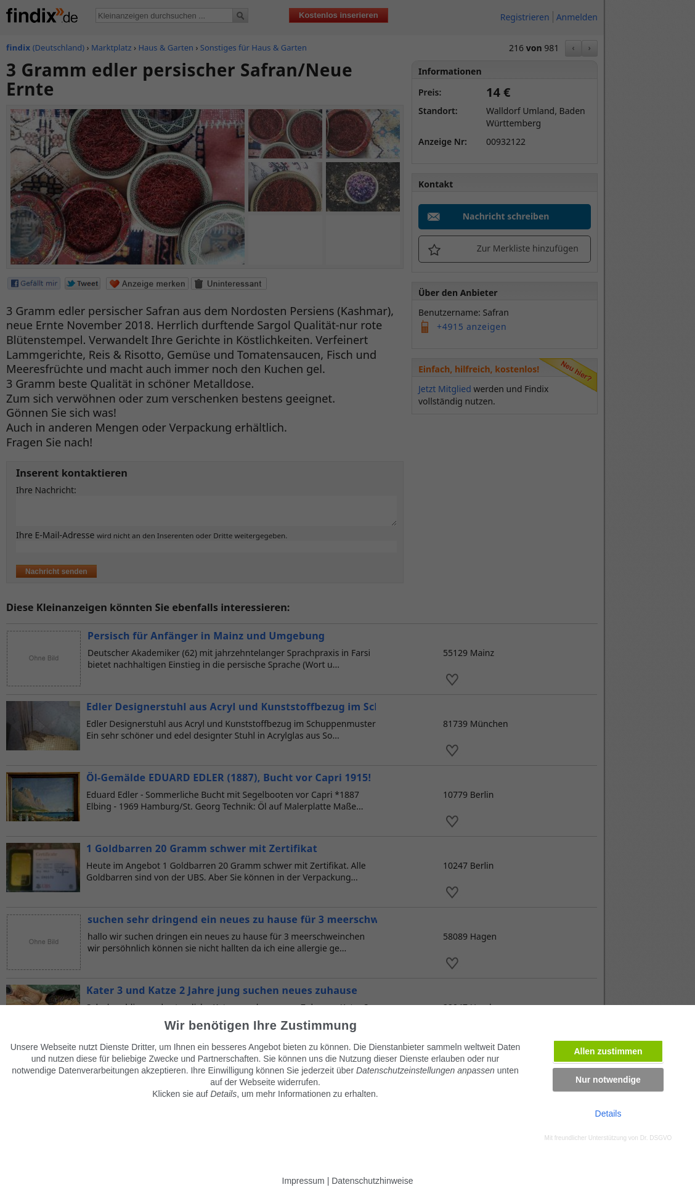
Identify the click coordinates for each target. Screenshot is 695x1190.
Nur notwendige (608, 1080)
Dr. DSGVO (656, 1138)
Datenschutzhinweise (372, 1181)
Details (608, 1113)
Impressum (303, 1181)
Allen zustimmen (608, 1051)
